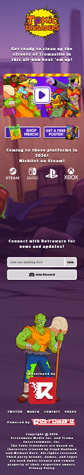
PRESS (71, 412)
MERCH (33, 412)
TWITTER (15, 412)
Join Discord (42, 275)
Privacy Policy (42, 468)
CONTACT (52, 412)
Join (70, 262)
